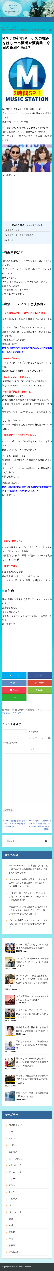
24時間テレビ (15, 1125)
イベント (13, 1145)
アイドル (13, 1138)
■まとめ (9, 240)
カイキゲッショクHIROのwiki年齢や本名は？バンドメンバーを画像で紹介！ (32, 962)
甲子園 (12, 1245)
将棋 (11, 1225)
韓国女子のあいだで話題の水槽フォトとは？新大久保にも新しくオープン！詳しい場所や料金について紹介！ (28, 910)
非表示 (38, 225)
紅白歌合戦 (14, 1252)
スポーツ (13, 1178)
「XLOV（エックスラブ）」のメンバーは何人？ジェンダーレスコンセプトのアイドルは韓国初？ (28, 896)
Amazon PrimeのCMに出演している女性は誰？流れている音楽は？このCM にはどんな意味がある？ (28, 869)
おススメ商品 (15, 1158)
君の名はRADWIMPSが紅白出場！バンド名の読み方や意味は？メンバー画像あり (32, 1062)
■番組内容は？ (12, 230)
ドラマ (12, 1185)
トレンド (13, 1192)
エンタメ (18, 713)
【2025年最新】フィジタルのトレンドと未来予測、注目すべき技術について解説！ (28, 924)
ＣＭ (11, 1131)
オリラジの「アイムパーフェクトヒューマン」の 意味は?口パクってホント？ (32, 1013)
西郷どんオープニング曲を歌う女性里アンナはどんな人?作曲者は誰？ (32, 1045)
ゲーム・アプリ (16, 1172)
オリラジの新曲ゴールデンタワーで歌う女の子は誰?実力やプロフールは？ (32, 1079)
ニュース (13, 1198)
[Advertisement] (23, 200)
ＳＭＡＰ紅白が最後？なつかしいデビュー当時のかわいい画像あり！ (14, 823)
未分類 (12, 1232)
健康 (11, 1218)
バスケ (12, 1205)
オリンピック (15, 1165)
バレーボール (15, 1212)
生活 (11, 1239)
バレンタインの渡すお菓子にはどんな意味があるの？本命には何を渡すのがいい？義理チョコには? (28, 883)
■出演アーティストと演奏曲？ (19, 235)
